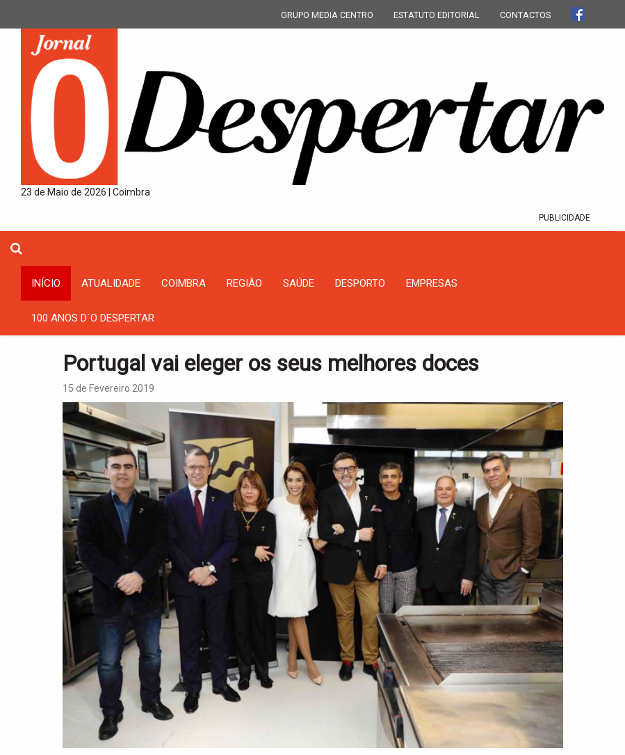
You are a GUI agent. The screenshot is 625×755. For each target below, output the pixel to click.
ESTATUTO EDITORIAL (436, 15)
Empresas (431, 283)
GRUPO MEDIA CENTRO (327, 15)
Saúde (298, 283)
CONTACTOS (525, 15)
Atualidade (110, 283)
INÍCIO (45, 283)
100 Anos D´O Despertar (92, 318)
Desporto (360, 283)
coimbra (183, 283)
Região (244, 283)
